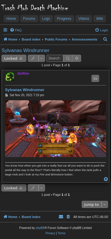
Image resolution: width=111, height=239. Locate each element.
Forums (29, 19)
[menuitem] (16, 30)
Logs (46, 19)
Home (11, 19)
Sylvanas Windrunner (25, 50)
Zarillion (23, 73)
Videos (83, 19)
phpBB (40, 228)
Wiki (99, 19)
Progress (64, 19)
